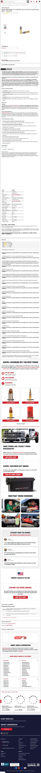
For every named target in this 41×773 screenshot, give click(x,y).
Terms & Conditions (22, 745)
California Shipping (22, 759)
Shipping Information (34, 745)
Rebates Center (33, 744)
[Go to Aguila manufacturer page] (20, 637)
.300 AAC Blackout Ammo (26, 668)
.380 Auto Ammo (6, 666)
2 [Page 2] (30, 358)
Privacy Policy (21, 747)
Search (28, 1)
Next (40, 701)
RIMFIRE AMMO (9, 625)
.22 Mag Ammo (24, 682)
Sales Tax (32, 748)
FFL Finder (20, 756)
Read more (21, 651)
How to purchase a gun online (24, 753)
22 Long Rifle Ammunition (13, 79)
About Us (20, 744)
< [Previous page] (27, 358)
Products (31, 1)
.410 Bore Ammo (6, 683)
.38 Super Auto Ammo (6, 672)
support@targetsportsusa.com (8, 748)
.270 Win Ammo (24, 670)
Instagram (2, 733)
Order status (3, 753)
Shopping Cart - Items (39, 1)
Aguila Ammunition (5, 112)
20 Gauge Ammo (6, 682)
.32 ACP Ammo (5, 675)
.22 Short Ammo (24, 683)
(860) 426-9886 (34, 1)
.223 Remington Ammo (25, 662)
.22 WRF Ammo (24, 685)
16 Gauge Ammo (5, 685)
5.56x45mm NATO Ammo (26, 663)
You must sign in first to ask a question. (9, 617)
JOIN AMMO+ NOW (10, 457)
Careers (20, 748)
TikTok (7, 733)
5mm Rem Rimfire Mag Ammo (26, 686)
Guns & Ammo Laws (22, 754)
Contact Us (21, 742)
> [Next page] (38, 358)
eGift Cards (3, 756)
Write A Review (15, 12)
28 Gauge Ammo (6, 686)
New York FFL (20, 758)
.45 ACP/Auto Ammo (6, 663)
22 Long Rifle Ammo (16, 201)
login (3, 60)
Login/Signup (36, 1)
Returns (2, 754)
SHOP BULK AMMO (20, 597)
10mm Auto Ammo (6, 668)
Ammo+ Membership (34, 740)
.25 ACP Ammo (5, 673)
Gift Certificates (33, 747)
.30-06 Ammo (24, 669)
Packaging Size (5, 46)
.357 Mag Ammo (5, 669)
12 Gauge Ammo (5, 680)
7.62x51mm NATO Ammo (26, 675)
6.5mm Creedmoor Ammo (26, 666)
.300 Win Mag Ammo (25, 673)
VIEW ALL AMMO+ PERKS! (13, 475)
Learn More (6, 729)
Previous (0, 701)
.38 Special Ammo (6, 670)
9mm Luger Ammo (6, 662)
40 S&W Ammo (5, 665)
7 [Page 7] (37, 358)
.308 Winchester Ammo (25, 665)
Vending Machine (33, 742)
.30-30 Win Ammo (25, 672)
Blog (19, 740)
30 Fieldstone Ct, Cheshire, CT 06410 (5, 742)
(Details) (17, 52)
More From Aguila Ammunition (10, 692)
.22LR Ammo (24, 680)
